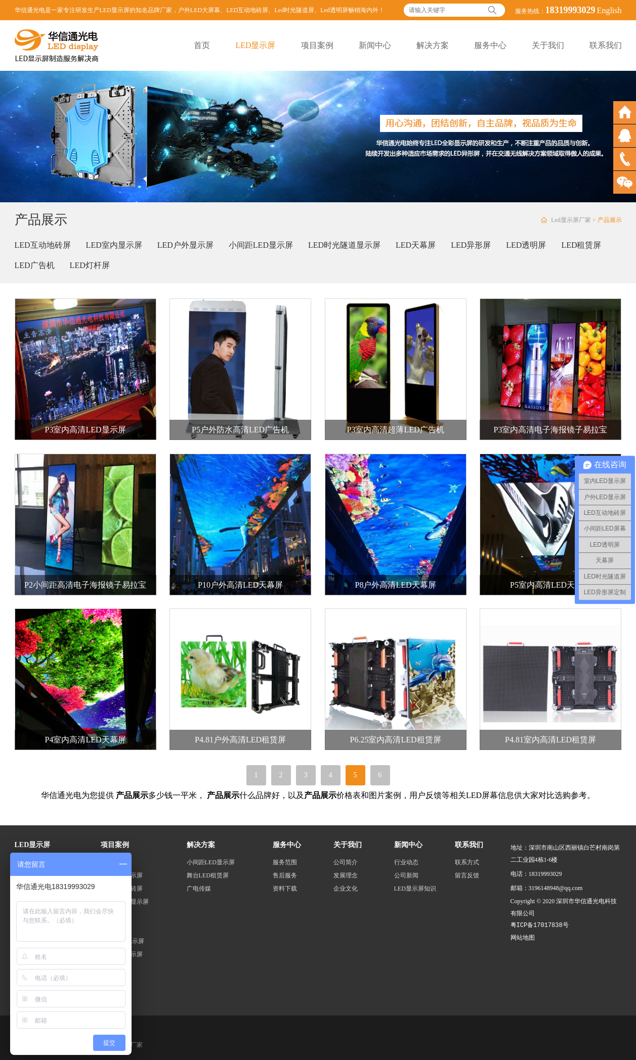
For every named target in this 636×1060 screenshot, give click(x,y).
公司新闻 (406, 875)
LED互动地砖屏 (247, 10)
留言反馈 (467, 875)
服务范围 (285, 862)
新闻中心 (375, 45)
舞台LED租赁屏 (208, 875)
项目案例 (317, 45)
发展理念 (345, 875)
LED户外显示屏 (185, 245)
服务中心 (490, 45)
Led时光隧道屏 (294, 10)
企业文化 (345, 888)
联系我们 (605, 45)
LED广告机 (35, 265)
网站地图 (523, 937)
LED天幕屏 (416, 245)
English (609, 10)
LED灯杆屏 (90, 265)
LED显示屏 (255, 45)
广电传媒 (199, 888)
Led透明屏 (334, 10)
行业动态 (406, 862)
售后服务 (285, 875)
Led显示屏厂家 (571, 220)
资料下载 (285, 888)
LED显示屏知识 (415, 888)
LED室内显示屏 (114, 245)
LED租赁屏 (581, 245)
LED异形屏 (471, 245)
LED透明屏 (526, 245)
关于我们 (548, 45)
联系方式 (467, 862)
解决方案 (432, 45)
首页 (202, 45)
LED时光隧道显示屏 (344, 245)
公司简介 (345, 862)
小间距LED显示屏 (261, 245)
